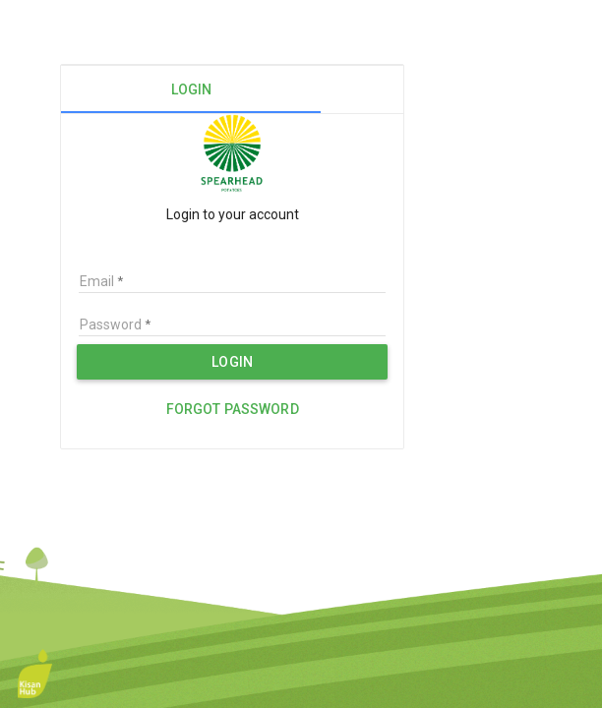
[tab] (191, 89)
